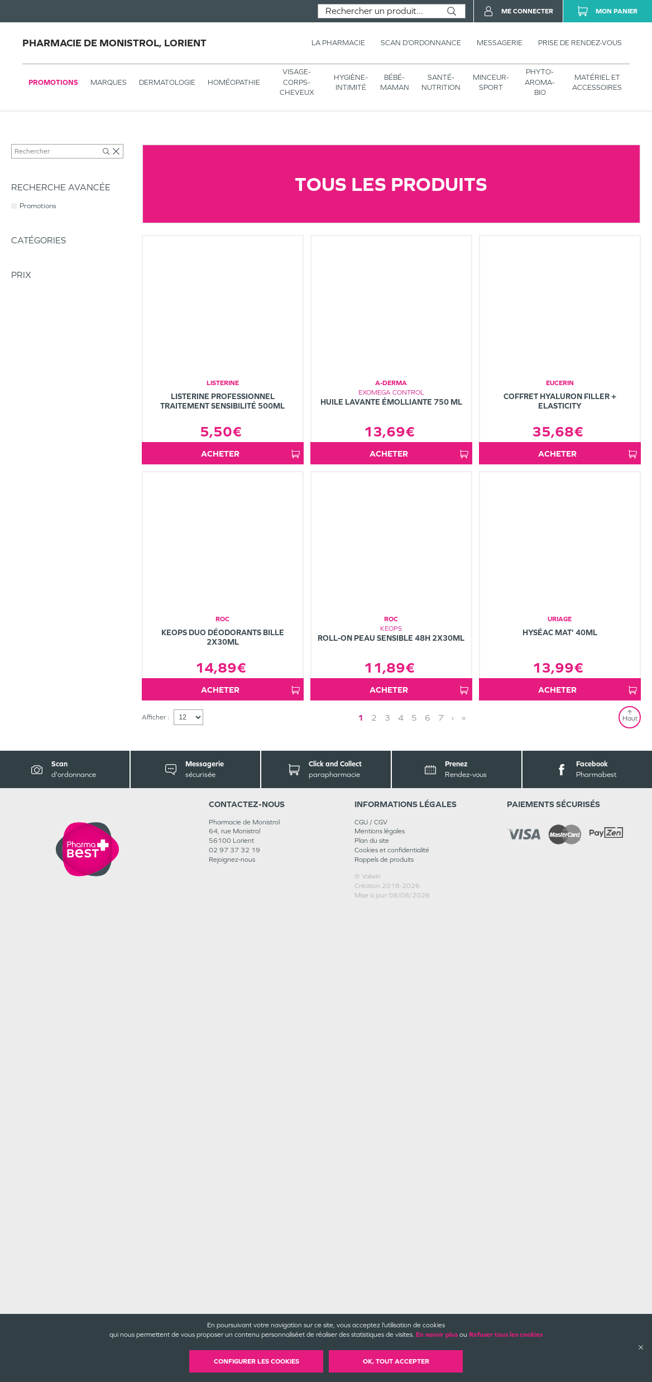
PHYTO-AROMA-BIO (540, 82)
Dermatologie (167, 82)
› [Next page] (453, 1189)
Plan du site (371, 1313)
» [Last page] (464, 1189)
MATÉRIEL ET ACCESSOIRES (597, 82)
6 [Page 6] (427, 1189)
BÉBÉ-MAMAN (394, 82)
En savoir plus (437, 1334)
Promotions (53, 82)
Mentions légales (379, 1303)
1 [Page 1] (360, 1189)
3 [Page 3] (387, 1189)
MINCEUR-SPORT (491, 82)
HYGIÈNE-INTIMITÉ (351, 82)
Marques (108, 82)
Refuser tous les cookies (506, 1334)
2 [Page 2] (374, 1189)
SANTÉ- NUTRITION (441, 82)
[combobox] (378, 11)
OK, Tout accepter (396, 1361)
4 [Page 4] (401, 1189)
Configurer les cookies (256, 1361)
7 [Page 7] (441, 1189)
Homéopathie (234, 82)
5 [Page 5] (414, 1189)
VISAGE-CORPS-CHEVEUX (297, 82)
